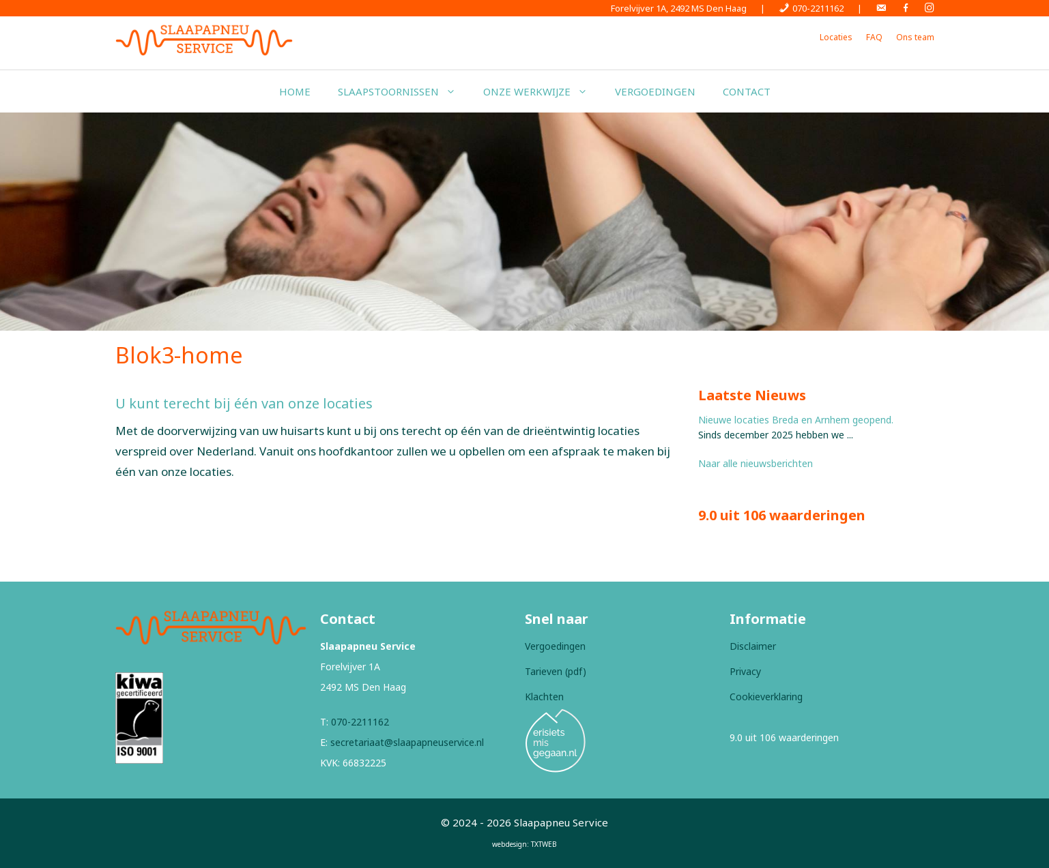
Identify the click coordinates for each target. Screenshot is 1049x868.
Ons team (915, 37)
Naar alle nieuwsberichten (755, 463)
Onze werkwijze (542, 91)
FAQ (874, 37)
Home (295, 91)
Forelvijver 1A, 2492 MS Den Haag (679, 8)
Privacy (745, 671)
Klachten (544, 696)
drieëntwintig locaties (581, 430)
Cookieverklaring (766, 696)
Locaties (836, 37)
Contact (747, 91)
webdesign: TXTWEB (524, 844)
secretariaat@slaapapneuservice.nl (407, 742)
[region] (524, 222)
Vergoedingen (655, 91)
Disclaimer (753, 646)
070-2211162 (360, 721)
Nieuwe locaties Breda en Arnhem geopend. (795, 419)
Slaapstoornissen (404, 91)
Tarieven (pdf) (555, 671)
